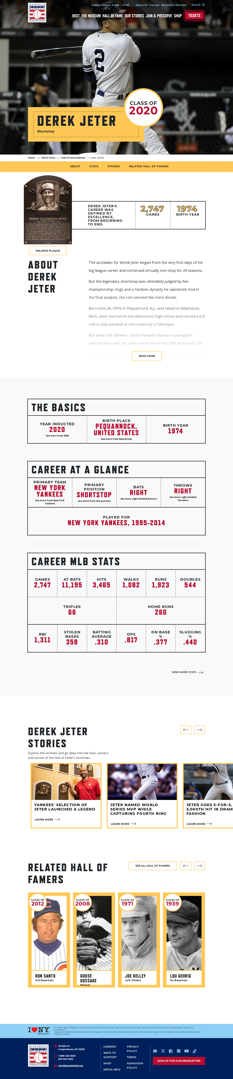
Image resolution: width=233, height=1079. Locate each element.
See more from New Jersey (116, 439)
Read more (147, 356)
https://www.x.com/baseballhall (163, 1051)
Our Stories (134, 15)
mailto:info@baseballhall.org (155, 1051)
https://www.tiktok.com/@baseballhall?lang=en (194, 1051)
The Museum (91, 15)
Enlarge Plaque (48, 250)
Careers (109, 1047)
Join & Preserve (159, 15)
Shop (178, 15)
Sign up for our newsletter (178, 1060)
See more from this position (94, 501)
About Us (141, 5)
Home (31, 158)
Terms (131, 1057)
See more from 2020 (57, 435)
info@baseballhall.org (70, 1065)
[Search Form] (196, 5)
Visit (76, 15)
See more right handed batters (139, 498)
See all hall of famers (152, 865)
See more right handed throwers (183, 499)
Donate (154, 5)
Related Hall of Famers (149, 166)
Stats (94, 166)
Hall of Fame (112, 15)
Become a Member (174, 5)
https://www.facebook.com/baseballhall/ (170, 1051)
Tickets (194, 15)
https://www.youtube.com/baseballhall (186, 1051)
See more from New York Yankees (49, 502)
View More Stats (184, 672)
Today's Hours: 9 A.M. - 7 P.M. (110, 5)
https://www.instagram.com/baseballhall (178, 1051)
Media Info (112, 1069)
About (75, 166)
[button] (185, 729)
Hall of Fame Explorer (73, 158)
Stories (114, 166)
